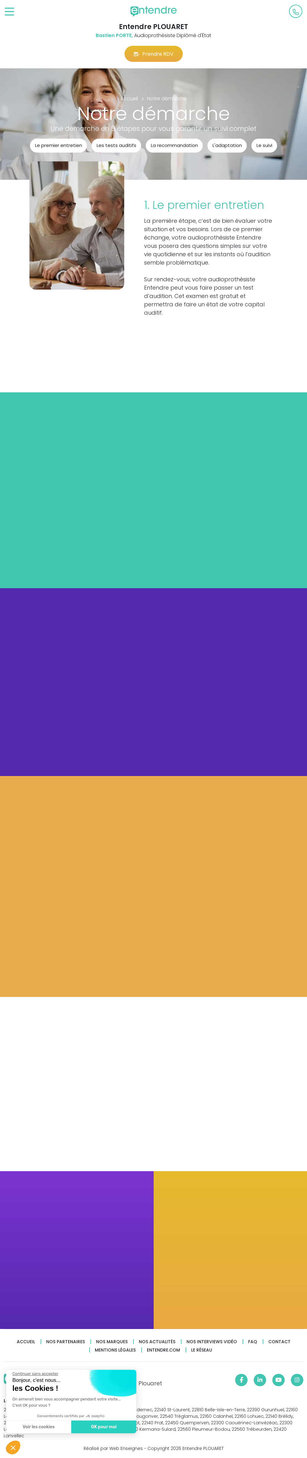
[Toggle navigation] (9, 11)
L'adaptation (227, 145)
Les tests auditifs (116, 145)
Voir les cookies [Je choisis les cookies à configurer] (38, 1427)
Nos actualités (157, 1341)
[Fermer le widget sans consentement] (35, 1374)
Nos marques (112, 1341)
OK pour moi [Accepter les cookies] (103, 1427)
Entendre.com (163, 1350)
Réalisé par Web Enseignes (113, 1448)
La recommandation (174, 145)
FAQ (252, 1341)
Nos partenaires (65, 1341)
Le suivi (264, 145)
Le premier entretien (58, 145)
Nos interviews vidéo (211, 1341)
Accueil (26, 1341)
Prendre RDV (153, 54)
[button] (13, 1447)
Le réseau (201, 1350)
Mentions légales (115, 1350)
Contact (279, 1341)
